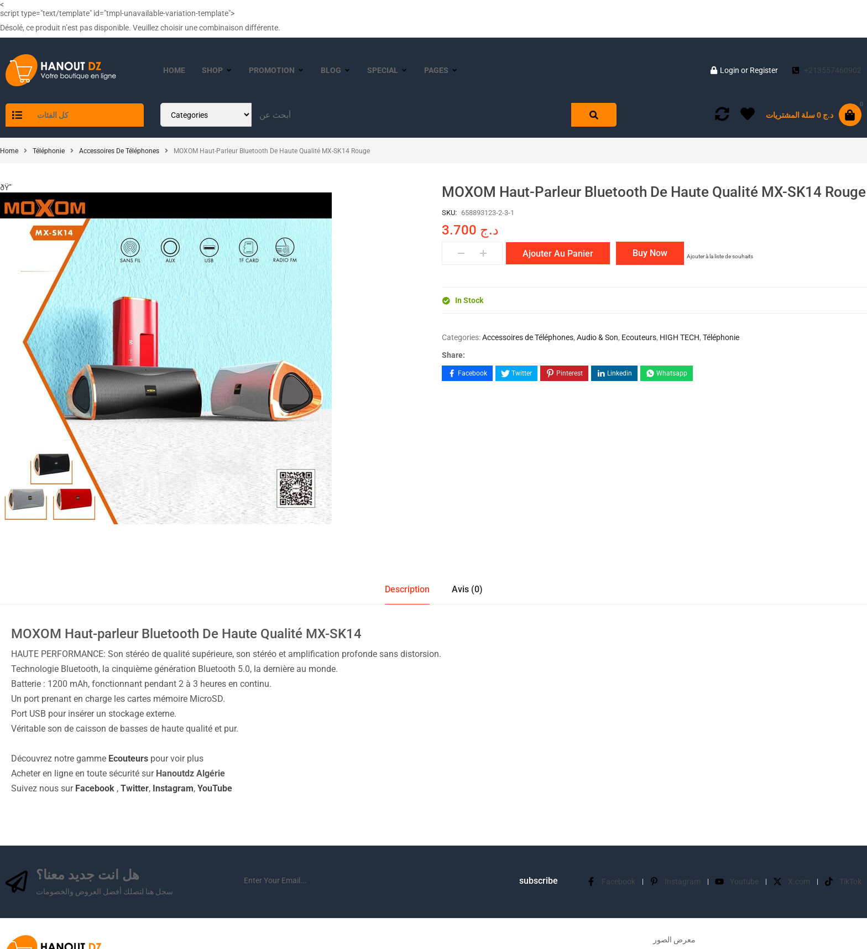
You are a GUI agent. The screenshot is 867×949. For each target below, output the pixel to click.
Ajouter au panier (558, 253)
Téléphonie (49, 151)
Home (9, 151)
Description (407, 422)
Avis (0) (467, 422)
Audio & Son (597, 337)
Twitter (135, 621)
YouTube (214, 621)
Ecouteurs (638, 337)
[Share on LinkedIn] (614, 373)
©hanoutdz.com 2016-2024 (434, 934)
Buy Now (650, 253)
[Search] (594, 115)
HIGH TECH (679, 337)
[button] (4, 186)
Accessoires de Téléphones (119, 151)
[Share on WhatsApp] (666, 373)
